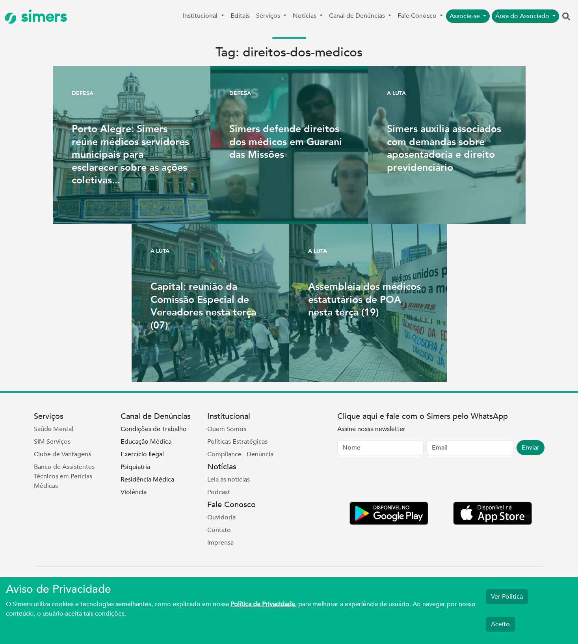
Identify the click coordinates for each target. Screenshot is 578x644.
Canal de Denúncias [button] (358, 15)
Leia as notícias (228, 479)
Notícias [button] (305, 15)
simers (36, 17)
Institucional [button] (201, 15)
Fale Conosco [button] (418, 15)
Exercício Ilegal (142, 454)
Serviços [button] (269, 15)
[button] (566, 17)
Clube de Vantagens (62, 454)
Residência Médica (147, 479)
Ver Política (507, 596)
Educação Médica (146, 441)
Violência (134, 492)
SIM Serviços (52, 441)
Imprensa (220, 542)
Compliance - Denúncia (240, 454)
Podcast (218, 492)
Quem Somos (226, 429)
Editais (240, 15)
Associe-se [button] (465, 16)
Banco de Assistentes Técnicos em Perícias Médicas (64, 476)
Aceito (500, 624)
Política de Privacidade (262, 604)
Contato (219, 530)
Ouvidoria (221, 517)
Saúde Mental (53, 429)
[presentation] (397, 480)
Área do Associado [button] (523, 16)
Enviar (530, 447)
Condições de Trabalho (154, 429)
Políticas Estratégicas (237, 441)
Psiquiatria (135, 467)
